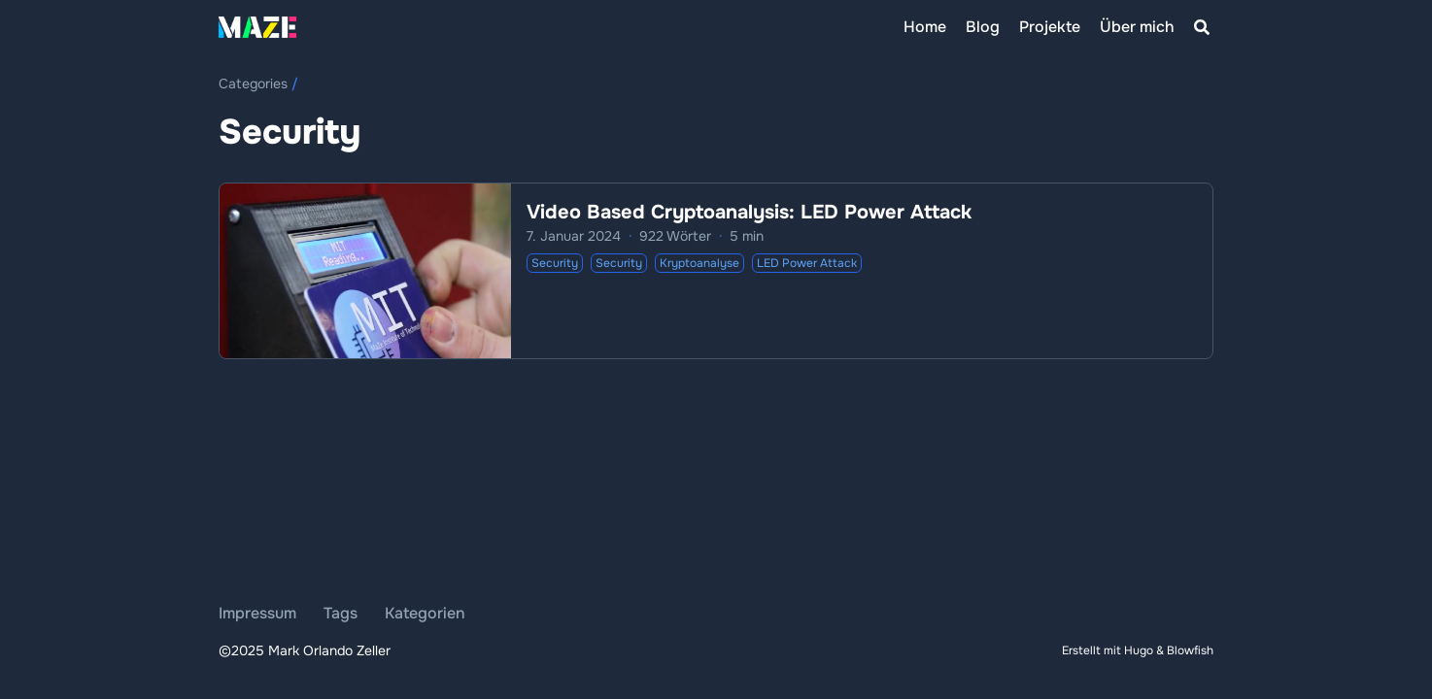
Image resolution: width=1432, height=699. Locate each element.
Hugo (1138, 650)
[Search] (1202, 27)
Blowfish (1190, 650)
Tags (341, 613)
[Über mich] (1137, 27)
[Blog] (983, 27)
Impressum (257, 613)
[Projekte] (1049, 27)
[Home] (925, 27)
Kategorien (425, 613)
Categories (253, 83)
